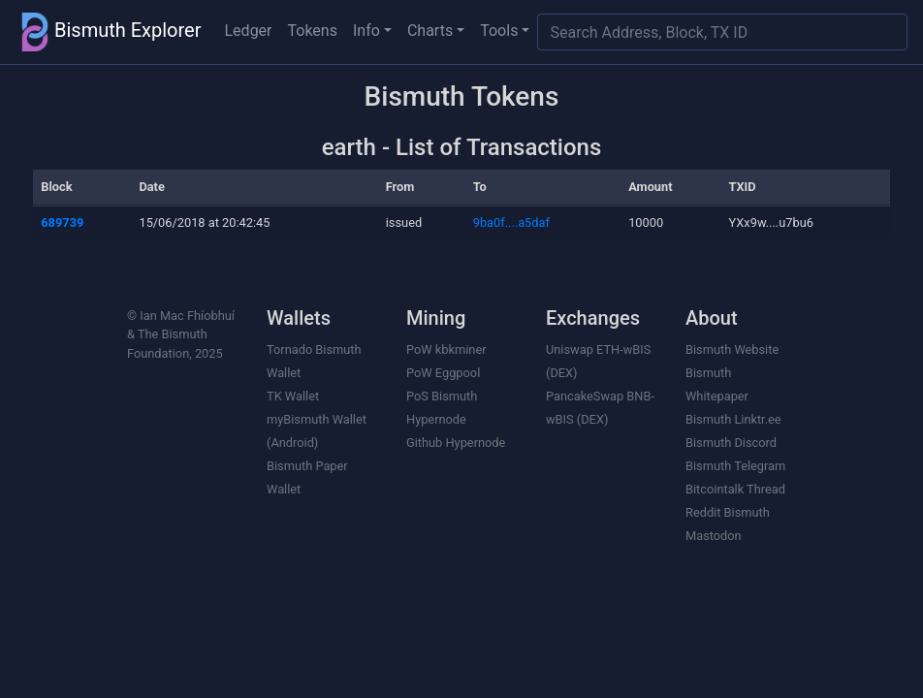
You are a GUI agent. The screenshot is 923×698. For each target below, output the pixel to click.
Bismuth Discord (731, 442)
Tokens (312, 30)
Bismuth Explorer (109, 32)
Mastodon (713, 535)
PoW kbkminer (446, 349)
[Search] (722, 32)
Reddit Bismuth (727, 512)
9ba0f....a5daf (511, 222)
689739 (62, 222)
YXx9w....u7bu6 (771, 222)
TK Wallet (293, 396)
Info (366, 30)
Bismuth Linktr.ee (733, 419)
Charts (430, 30)
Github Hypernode (455, 442)
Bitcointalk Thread (735, 489)
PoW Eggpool (443, 372)
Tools (499, 30)
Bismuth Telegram (735, 466)
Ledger (248, 30)
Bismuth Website (732, 349)
